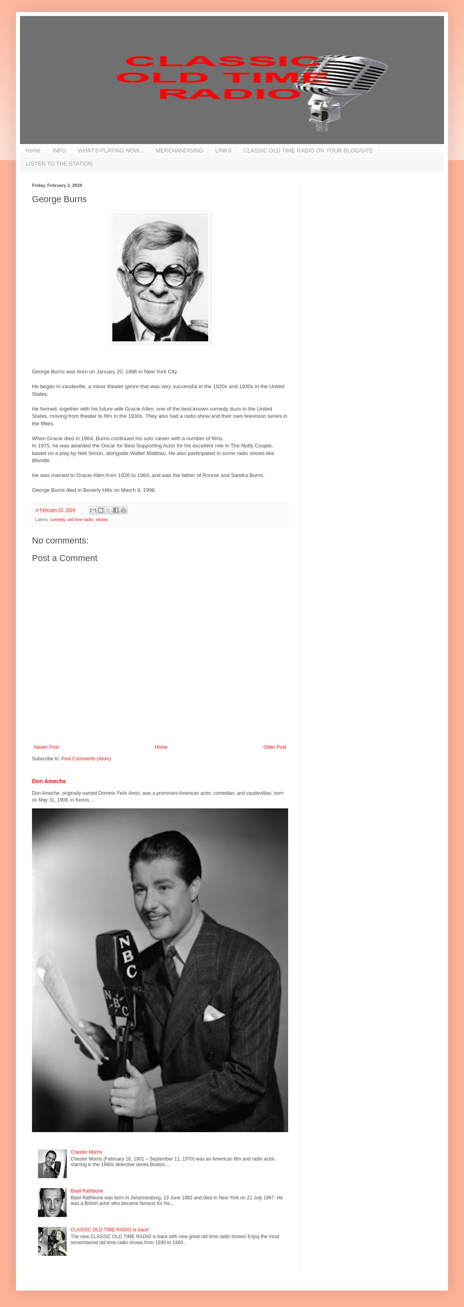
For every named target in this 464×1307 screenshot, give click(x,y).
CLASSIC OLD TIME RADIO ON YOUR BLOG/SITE (308, 150)
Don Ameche (49, 781)
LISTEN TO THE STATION (59, 163)
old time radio (81, 519)
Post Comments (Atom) (86, 759)
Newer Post (46, 747)
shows (102, 519)
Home (33, 150)
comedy (57, 519)
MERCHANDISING (179, 150)
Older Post (274, 747)
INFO (59, 150)
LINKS (223, 150)
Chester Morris (86, 1152)
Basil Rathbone (87, 1191)
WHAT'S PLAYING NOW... (111, 150)
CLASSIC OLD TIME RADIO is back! (110, 1230)
